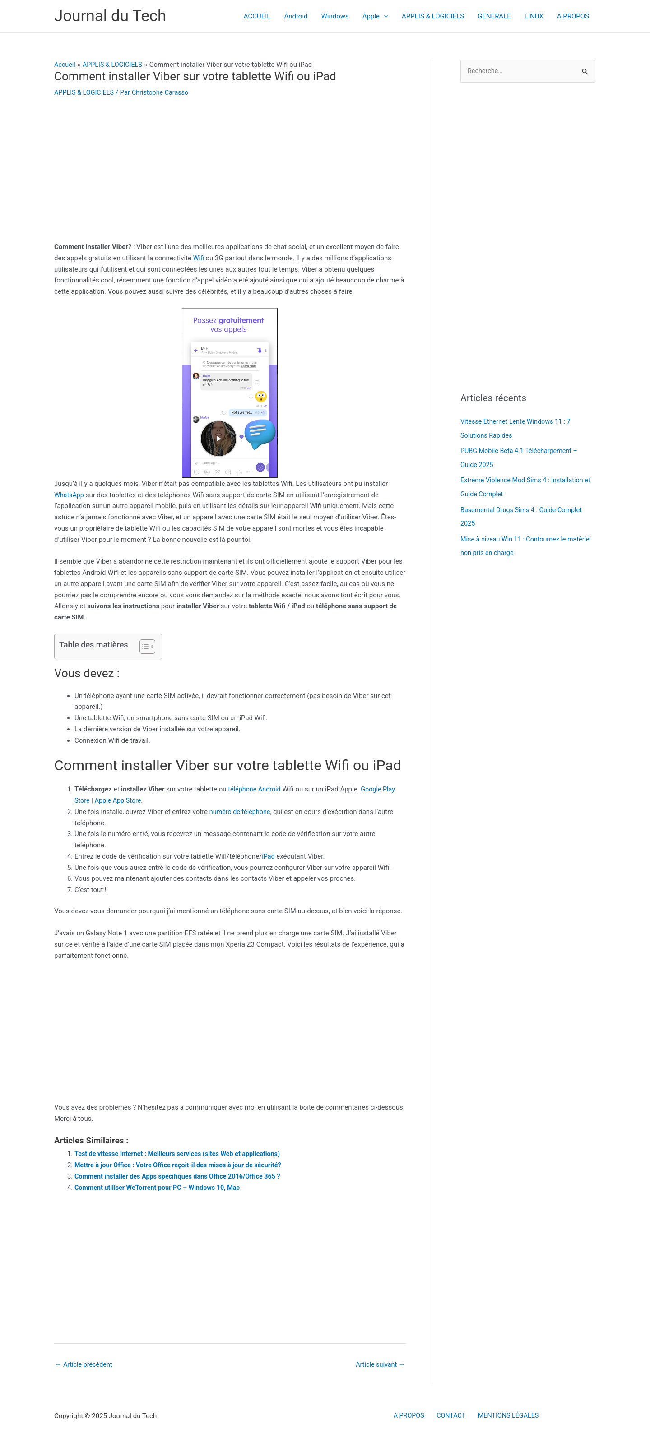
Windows (335, 16)
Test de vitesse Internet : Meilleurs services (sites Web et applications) (181, 1154)
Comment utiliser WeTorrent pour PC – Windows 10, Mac (160, 1187)
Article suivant (379, 1365)
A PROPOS (573, 16)
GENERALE (494, 16)
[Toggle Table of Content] (143, 646)
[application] (384, 16)
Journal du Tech (110, 16)
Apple (375, 16)
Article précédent (85, 1365)
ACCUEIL (257, 16)
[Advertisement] (230, 174)
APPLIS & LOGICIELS (433, 16)
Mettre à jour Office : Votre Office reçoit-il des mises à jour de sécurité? (182, 1165)
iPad (268, 856)
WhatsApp (69, 494)
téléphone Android (255, 789)
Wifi (199, 258)
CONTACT (450, 1416)
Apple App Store (119, 800)
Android (295, 16)
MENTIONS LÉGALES (504, 1416)
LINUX (534, 16)
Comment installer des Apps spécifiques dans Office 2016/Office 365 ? (182, 1176)
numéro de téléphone (241, 812)
